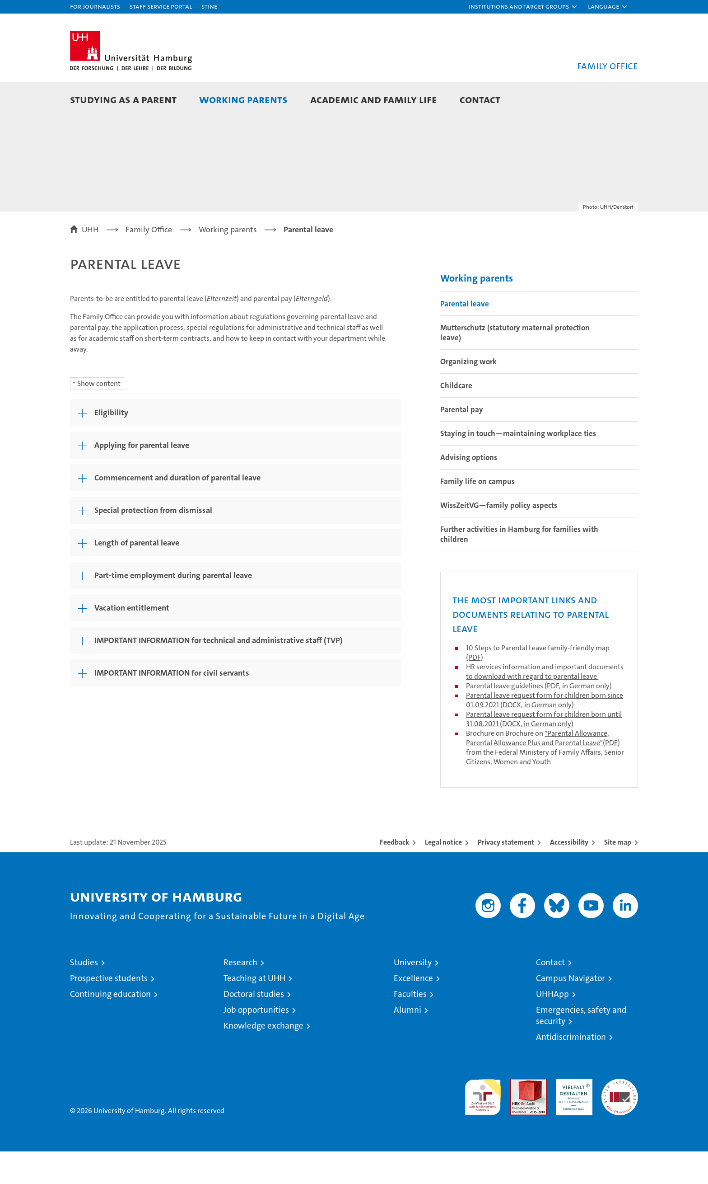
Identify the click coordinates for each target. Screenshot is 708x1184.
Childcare (456, 418)
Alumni (407, 1042)
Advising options (468, 490)
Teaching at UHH (254, 1010)
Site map (617, 874)
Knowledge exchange (263, 1058)
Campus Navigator (570, 1010)
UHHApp (552, 1026)
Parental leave (464, 336)
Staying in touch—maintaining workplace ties (518, 466)
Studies (84, 995)
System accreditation (619, 1120)
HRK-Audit (572, 1116)
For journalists (95, 6)
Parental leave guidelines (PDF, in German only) (539, 718)
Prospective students (109, 1010)
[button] (523, 7)
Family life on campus (477, 514)
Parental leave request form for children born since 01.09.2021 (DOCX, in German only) (544, 732)
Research (240, 995)
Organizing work (468, 394)
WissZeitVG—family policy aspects (498, 538)
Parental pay (461, 442)
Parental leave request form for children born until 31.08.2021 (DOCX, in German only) (544, 751)
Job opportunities (256, 1042)
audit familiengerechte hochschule (483, 1125)
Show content (99, 416)
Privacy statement (506, 874)
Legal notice (443, 874)
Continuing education (110, 1026)
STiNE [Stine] (209, 6)
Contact (480, 99)
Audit (518, 1116)
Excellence (413, 1010)
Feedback (394, 874)
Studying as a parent (123, 99)
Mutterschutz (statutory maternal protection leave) (515, 365)
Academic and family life (373, 99)
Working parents (243, 99)
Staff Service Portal (161, 6)
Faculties (410, 1026)
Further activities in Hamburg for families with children (519, 567)
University (413, 995)
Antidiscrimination (571, 1069)
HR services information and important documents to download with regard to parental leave (545, 704)
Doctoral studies (254, 1026)
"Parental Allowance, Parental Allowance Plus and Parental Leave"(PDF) (543, 770)
